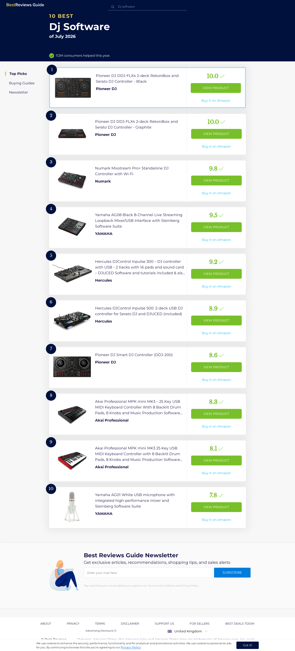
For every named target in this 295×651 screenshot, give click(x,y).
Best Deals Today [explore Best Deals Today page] (240, 623)
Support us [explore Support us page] (164, 623)
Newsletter (18, 92)
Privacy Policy (131, 647)
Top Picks (18, 74)
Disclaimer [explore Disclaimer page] (130, 623)
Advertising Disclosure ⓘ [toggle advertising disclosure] (101, 630)
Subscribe (232, 572)
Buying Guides (21, 83)
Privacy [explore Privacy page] (73, 623)
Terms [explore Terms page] (100, 623)
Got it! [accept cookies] (247, 645)
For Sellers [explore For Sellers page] (200, 623)
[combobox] (147, 6)
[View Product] (147, 87)
